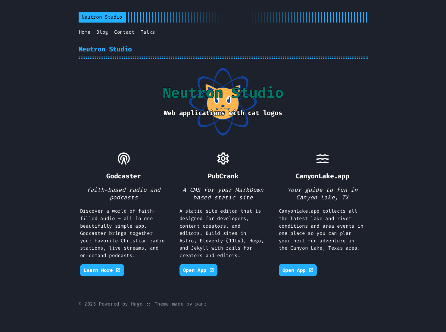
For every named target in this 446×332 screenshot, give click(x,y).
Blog (102, 32)
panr (201, 304)
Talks (148, 32)
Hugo (137, 304)
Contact (124, 32)
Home (85, 32)
